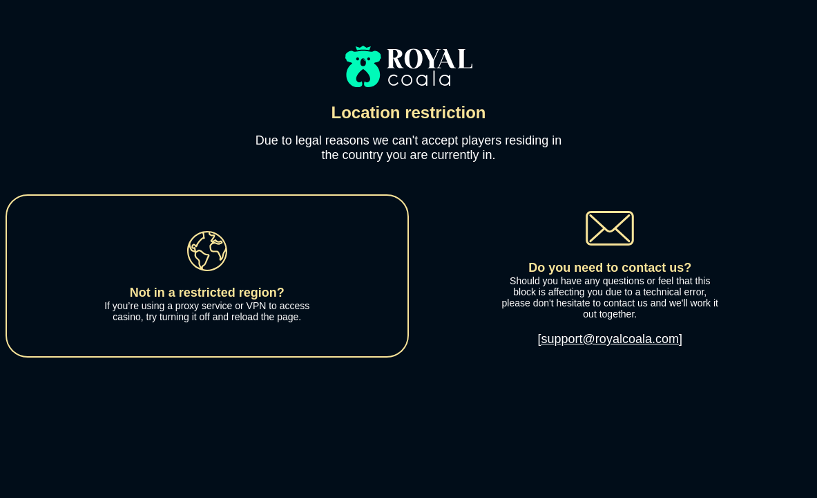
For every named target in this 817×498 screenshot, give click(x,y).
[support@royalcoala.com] (610, 339)
